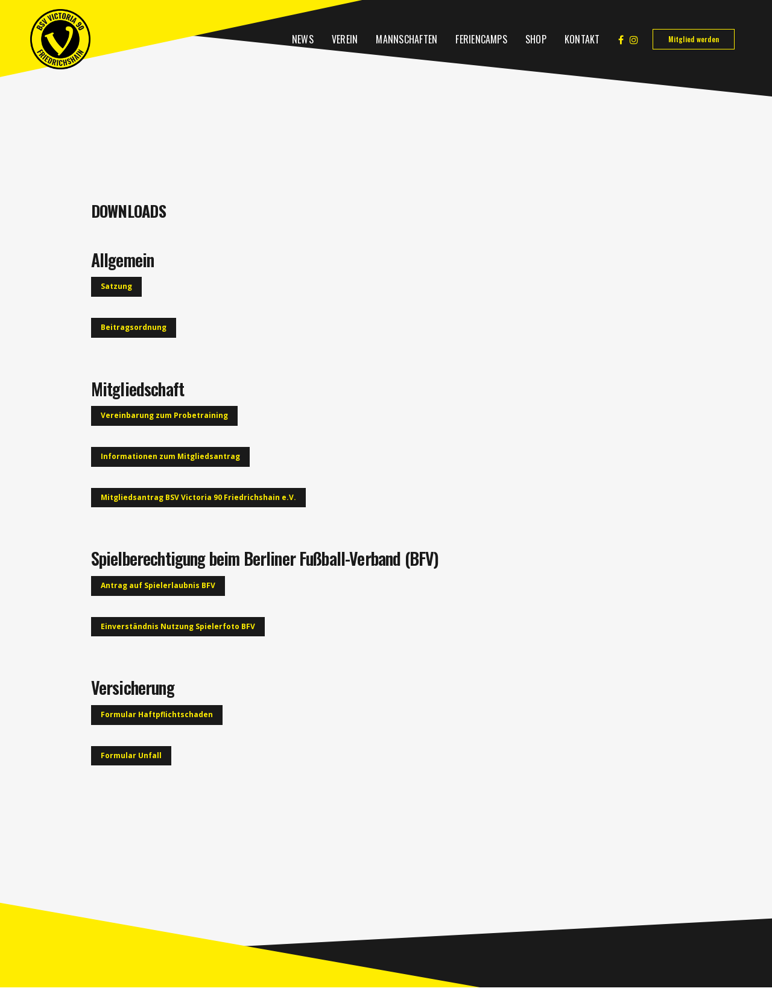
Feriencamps (481, 39)
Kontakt (582, 39)
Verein (345, 39)
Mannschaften (406, 39)
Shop (535, 39)
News (303, 39)
